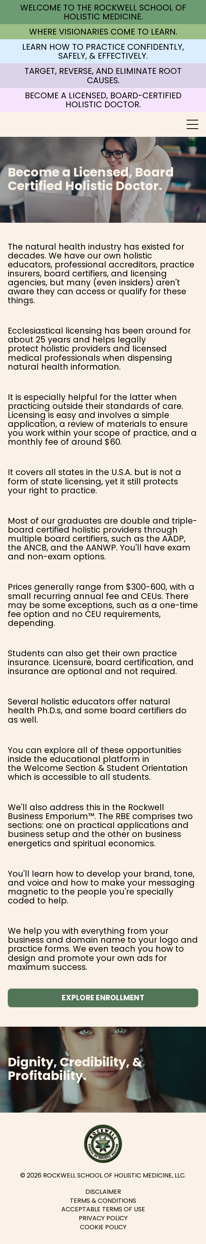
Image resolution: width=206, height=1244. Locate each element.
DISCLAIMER (103, 1191)
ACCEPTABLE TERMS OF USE (103, 1209)
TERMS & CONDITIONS (103, 1200)
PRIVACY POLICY (103, 1218)
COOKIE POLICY (103, 1227)
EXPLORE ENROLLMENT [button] (103, 997)
